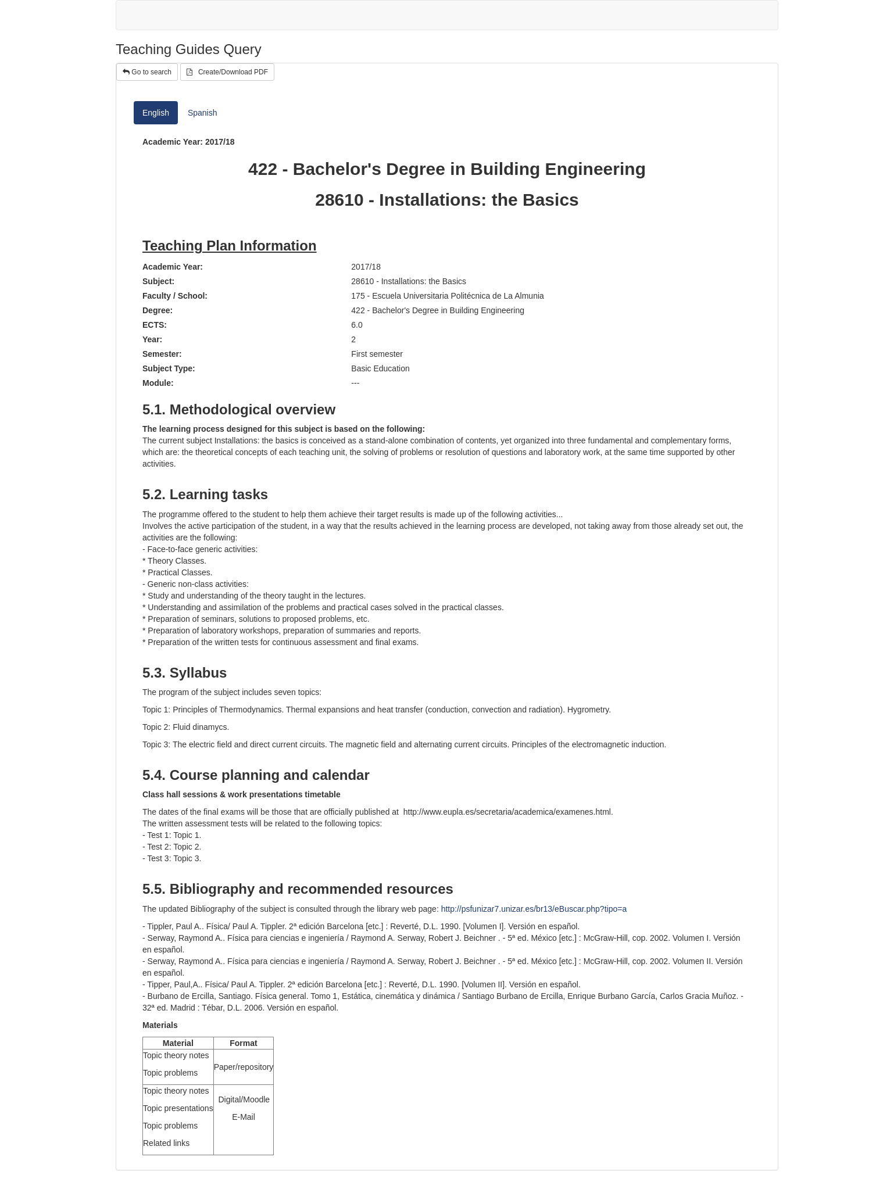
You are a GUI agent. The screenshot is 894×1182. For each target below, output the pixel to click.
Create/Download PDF (227, 72)
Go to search (147, 72)
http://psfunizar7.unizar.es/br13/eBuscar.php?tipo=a (534, 909)
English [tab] (155, 112)
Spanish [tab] (202, 112)
